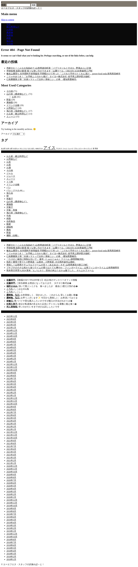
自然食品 (10, 221)
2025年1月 (11, 327)
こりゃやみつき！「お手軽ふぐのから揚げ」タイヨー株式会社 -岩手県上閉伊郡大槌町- (48, 76)
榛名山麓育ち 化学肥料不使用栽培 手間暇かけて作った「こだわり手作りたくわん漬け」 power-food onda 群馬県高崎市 (63, 74)
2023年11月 (11, 367)
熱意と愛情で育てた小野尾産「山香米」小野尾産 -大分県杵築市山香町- (40, 262)
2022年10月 (11, 404)
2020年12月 (11, 466)
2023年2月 (11, 393)
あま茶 (3, 148)
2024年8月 (11, 342)
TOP (8, 24)
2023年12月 (11, 364)
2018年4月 (11, 551)
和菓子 (9, 199)
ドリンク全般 (12, 105)
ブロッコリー (78, 148)
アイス (49, 147)
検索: (3, 5)
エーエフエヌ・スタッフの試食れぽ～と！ (21, 8)
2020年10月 (11, 472)
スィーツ (10, 116)
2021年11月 (11, 435)
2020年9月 (11, 474)
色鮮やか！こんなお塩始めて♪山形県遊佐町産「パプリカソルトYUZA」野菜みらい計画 (48, 68)
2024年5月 (11, 350)
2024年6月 (11, 347)
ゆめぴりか (39, 148)
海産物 (9, 35)
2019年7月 (11, 514)
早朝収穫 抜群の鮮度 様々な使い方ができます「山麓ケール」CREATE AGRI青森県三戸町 (49, 71)
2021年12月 (11, 432)
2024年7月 (11, 344)
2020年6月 (11, 483)
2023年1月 (11, 395)
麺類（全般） (12, 235)
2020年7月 (11, 480)
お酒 (8, 167)
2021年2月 (11, 460)
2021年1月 (11, 463)
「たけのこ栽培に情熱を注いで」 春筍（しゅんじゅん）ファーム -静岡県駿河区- (45, 259)
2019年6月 (11, 517)
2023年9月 (11, 373)
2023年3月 (11, 390)
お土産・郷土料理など (17, 114)
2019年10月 (11, 506)
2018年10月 (11, 537)
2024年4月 (11, 353)
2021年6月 (11, 449)
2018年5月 (11, 548)
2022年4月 (11, 421)
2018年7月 (11, 542)
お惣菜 (9, 30)
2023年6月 (11, 381)
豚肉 (8, 230)
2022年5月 (11, 418)
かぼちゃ (16, 148)
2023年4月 (11, 387)
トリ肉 (9, 182)
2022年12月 (11, 398)
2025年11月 (11, 316)
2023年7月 (11, 378)
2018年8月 (11, 539)
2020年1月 (11, 497)
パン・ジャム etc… (15, 190)
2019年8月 (11, 511)
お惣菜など (11, 108)
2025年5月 (11, 322)
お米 (14, 97)
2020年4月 (11, 489)
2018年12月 (11, 534)
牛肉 (8, 216)
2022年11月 (11, 401)
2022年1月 (11, 429)
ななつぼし (31, 148)
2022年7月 (11, 412)
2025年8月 (11, 319)
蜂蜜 (8, 224)
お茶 (11, 148)
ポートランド (87, 148)
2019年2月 (11, 528)
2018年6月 (11, 545)
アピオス (59, 148)
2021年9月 (11, 441)
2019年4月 (11, 523)
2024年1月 (11, 361)
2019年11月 (11, 503)
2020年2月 (11, 494)
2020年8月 (11, 477)
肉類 (8, 38)
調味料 (9, 227)
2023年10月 (11, 370)
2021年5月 (11, 452)
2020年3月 (11, 491)
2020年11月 (11, 469)
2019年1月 (11, 531)
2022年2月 (11, 426)
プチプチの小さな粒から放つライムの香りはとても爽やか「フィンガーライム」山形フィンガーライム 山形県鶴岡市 (62, 267)
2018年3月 (11, 554)
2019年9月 (11, 508)
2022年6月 (11, 415)
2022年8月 (11, 409)
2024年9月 (11, 339)
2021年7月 (11, 446)
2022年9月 (11, 407)
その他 (9, 44)
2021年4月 (11, 455)
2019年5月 (11, 520)
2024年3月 (11, 356)
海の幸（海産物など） (17, 111)
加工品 (9, 41)
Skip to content (7, 20)
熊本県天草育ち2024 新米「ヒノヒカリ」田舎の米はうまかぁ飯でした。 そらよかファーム (50, 270)
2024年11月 (11, 333)
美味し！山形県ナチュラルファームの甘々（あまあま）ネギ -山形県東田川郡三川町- (47, 265)
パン (8, 187)
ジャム (65, 148)
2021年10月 (11, 438)
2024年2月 (11, 359)
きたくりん (23, 148)
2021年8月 (11, 443)
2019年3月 (11, 525)
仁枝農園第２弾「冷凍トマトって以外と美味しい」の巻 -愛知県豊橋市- (41, 79)
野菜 (8, 100)
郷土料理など (12, 27)
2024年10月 (11, 336)
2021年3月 (11, 458)
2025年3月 (11, 325)
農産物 (9, 32)
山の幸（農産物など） (17, 94)
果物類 (9, 102)
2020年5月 (11, 486)
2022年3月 (11, 424)
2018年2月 (11, 556)
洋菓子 (9, 207)
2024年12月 (11, 330)
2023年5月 (11, 384)
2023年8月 (11, 376)
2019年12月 (11, 500)
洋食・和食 (11, 210)
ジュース (70, 148)
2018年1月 (11, 559)
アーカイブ (6, 134)
